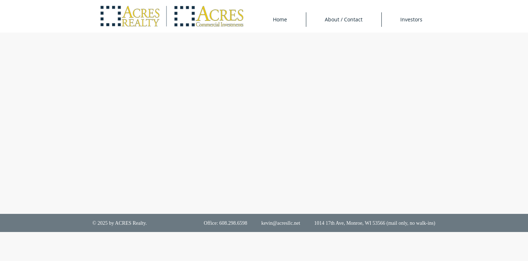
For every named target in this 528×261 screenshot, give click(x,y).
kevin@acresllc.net (280, 223)
